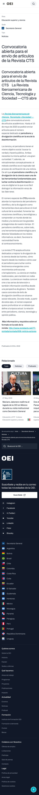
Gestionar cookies (8, 786)
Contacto (5, 764)
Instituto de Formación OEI (11, 719)
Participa (5, 755)
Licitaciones (6, 751)
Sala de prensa (7, 760)
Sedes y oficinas (8, 666)
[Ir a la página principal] (10, 3)
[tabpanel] (19, 397)
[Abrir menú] (3, 4)
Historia (4, 657)
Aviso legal (6, 777)
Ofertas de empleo (8, 746)
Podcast (5, 710)
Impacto (5, 693)
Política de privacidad (9, 773)
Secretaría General (28, 431)
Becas (4, 732)
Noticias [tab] (18, 366)
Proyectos (5, 684)
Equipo (4, 662)
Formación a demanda (10, 724)
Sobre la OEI (6, 653)
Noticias (4, 434)
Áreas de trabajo (8, 675)
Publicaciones (7, 688)
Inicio (16, 431)
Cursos (4, 728)
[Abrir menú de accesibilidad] (34, 789)
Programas (6, 679)
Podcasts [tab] (32, 366)
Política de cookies (8, 782)
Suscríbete (19, 495)
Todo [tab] (6, 366)
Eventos (5, 702)
